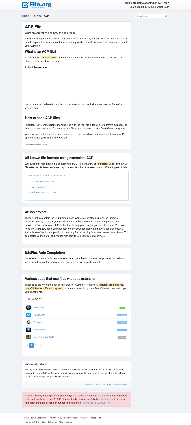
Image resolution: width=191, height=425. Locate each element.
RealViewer (39, 329)
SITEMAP (67, 418)
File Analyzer (104, 395)
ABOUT (75, 418)
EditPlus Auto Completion (45, 192)
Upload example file (103, 384)
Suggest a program (121, 384)
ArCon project (39, 187)
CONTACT (84, 418)
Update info (88, 384)
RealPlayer (39, 314)
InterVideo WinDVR (44, 337)
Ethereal (38, 322)
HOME (26, 418)
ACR (99, 418)
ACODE (93, 418)
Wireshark (39, 307)
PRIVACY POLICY (56, 418)
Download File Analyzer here (98, 402)
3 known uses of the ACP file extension (47, 175)
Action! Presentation (43, 181)
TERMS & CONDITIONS (39, 418)
